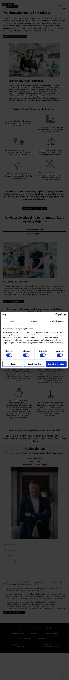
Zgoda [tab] (12, 321)
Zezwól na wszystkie (56, 364)
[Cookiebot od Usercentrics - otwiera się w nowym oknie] (57, 314)
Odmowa (12, 364)
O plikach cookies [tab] (57, 321)
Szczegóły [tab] (34, 321)
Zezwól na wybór (34, 364)
